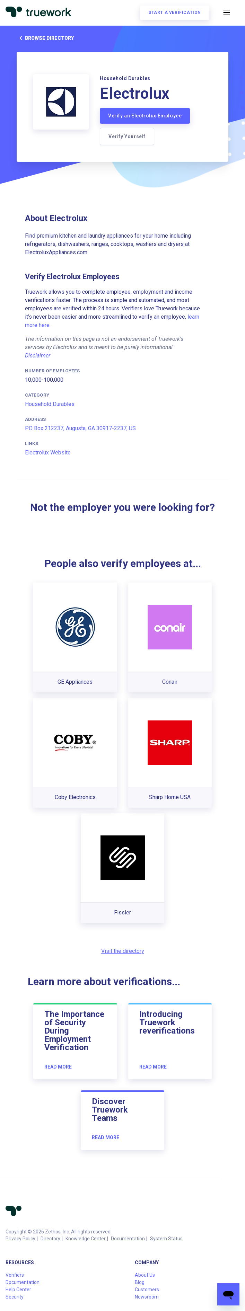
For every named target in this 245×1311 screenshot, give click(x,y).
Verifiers (15, 1275)
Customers (147, 1289)
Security (15, 1297)
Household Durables (50, 404)
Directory (50, 1238)
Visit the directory (122, 951)
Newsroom (147, 1297)
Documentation (128, 1238)
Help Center (18, 1289)
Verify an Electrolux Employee (145, 115)
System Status (166, 1238)
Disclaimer (37, 355)
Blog (140, 1282)
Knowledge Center (85, 1238)
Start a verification (174, 12)
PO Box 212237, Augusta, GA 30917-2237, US (80, 428)
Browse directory (45, 38)
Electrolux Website (48, 452)
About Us (145, 1275)
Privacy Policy (20, 1238)
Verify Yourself (127, 136)
